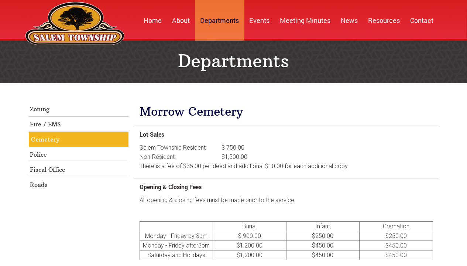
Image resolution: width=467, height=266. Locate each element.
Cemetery (45, 139)
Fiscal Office (47, 169)
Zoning (39, 109)
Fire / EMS (45, 124)
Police (38, 154)
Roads (39, 184)
